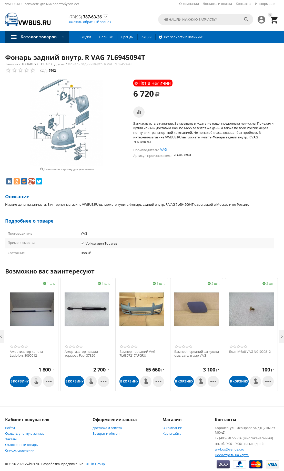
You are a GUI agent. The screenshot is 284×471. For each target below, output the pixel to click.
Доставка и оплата (217, 3)
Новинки (106, 37)
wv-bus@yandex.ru (229, 449)
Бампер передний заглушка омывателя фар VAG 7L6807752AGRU (196, 356)
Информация (265, 3)
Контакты (243, 3)
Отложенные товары (21, 444)
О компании (189, 3)
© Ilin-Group (95, 464)
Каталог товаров (39, 37)
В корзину (20, 381)
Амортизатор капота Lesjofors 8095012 (26, 354)
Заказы (11, 439)
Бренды (127, 37)
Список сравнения (19, 450)
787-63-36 (85, 17)
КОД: (43, 70)
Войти (10, 427)
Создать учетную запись (24, 433)
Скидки (85, 37)
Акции (146, 37)
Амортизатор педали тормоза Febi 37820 (81, 354)
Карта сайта (172, 433)
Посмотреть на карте (232, 455)
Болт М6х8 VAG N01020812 (250, 352)
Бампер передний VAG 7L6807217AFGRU (137, 354)
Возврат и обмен (106, 433)
